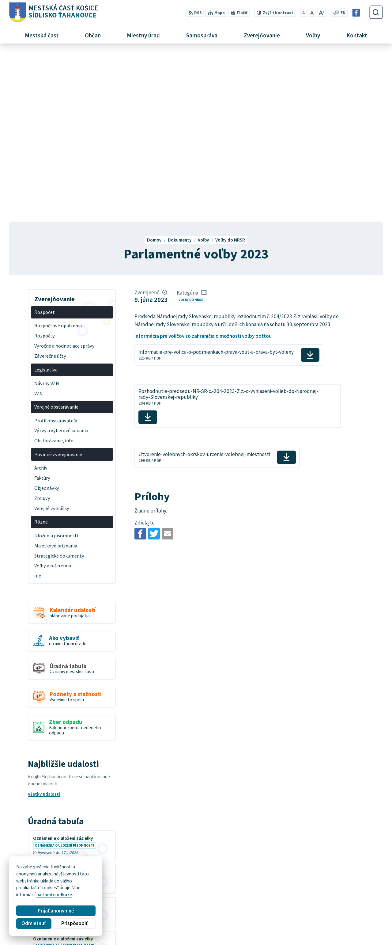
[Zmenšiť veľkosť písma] (304, 13)
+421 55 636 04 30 (307, 909)
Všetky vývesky (44, 799)
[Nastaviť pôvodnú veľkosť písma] (312, 13)
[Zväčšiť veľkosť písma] (321, 13)
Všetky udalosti (44, 625)
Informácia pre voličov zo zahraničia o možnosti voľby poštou (203, 167)
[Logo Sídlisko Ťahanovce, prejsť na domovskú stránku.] (53, 12)
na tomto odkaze (54, 894)
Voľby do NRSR (191, 130)
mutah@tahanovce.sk (311, 916)
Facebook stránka (307, 923)
